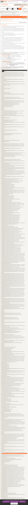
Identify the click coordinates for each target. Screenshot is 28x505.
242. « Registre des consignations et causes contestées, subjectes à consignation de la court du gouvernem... (13, 264)
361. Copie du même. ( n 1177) (6, 386)
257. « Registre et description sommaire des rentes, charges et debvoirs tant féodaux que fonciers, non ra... (13, 281)
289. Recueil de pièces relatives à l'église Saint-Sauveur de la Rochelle (9, 317)
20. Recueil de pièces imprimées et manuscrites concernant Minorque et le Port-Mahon (11, 45)
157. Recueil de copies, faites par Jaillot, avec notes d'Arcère (8, 169)
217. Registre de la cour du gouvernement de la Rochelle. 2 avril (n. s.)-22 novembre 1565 (11, 236)
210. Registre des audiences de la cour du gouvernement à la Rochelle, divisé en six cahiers (11, 229)
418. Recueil (2, 445)
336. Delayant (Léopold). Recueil (5, 367)
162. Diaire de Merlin (3, 175)
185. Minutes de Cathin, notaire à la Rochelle (6, 201)
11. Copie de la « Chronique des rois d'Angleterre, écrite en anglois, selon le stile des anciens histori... (12, 37)
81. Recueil (2, 89)
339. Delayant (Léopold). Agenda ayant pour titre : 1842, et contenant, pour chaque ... (13, 370)
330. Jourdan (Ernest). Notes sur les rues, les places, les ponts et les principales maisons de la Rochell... (13, 360)
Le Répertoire (17, 4)
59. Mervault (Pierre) (3, 71)
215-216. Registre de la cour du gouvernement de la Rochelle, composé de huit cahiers (11, 235)
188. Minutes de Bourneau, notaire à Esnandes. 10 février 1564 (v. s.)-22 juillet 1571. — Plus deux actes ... (13, 204)
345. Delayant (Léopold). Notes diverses (5, 376)
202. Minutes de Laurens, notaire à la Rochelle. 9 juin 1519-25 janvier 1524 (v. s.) (10, 220)
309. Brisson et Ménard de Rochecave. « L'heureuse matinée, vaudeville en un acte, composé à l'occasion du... (13, 340)
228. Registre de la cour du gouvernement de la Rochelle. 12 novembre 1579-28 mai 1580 (11, 248)
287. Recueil (2, 315)
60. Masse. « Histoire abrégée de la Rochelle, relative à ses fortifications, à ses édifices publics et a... (12, 72)
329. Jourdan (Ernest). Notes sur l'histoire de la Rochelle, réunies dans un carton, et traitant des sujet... (13, 359)
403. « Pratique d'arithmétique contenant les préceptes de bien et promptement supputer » (11, 429)
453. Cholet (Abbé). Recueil (4, 487)
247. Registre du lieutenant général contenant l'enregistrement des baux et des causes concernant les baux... (13, 270)
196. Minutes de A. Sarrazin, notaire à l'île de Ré (6, 213)
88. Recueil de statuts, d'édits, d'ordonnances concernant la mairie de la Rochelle (10, 97)
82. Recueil (2, 90)
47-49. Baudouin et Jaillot (4, 65)
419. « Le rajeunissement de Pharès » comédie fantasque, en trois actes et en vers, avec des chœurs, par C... (13, 446)
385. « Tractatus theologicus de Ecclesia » (6, 410)
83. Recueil (2, 91)
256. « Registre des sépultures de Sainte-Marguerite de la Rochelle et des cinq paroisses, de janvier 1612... (13, 280)
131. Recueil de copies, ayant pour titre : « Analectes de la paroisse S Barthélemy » (10, 140)
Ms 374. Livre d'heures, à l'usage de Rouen (6, 400)
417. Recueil (2, 444)
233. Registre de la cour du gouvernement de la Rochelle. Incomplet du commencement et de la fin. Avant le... (13, 254)
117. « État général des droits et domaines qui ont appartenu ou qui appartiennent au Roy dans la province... (13, 124)
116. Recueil (2, 123)
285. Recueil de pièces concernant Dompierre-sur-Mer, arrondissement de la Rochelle (10, 313)
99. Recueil (2, 108)
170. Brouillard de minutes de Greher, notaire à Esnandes (7, 184)
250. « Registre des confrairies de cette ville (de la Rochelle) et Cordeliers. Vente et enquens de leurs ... (12, 273)
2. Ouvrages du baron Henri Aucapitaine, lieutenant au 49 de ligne (8, 27)
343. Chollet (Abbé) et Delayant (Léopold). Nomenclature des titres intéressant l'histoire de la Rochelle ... (13, 374)
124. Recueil (2, 132)
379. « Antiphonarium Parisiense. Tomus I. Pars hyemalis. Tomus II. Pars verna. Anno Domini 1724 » (12, 404)
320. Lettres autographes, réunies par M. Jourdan (6, 352)
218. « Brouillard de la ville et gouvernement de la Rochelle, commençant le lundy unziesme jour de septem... (13, 237)
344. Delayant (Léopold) (4, 375)
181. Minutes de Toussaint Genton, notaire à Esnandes (7, 196)
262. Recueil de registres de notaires (5, 287)
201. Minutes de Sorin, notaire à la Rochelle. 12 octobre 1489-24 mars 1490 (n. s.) (10, 219)
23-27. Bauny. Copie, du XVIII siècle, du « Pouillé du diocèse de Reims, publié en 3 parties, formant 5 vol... (13, 47)
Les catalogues (4, 4)
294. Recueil (2, 323)
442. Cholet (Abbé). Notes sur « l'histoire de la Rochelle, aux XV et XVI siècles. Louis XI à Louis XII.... (12, 475)
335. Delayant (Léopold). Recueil (5, 366)
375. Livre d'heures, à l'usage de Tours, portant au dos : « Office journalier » (9, 401)
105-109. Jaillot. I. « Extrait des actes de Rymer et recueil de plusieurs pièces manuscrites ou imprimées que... (13, 115)
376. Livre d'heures (3, 402)
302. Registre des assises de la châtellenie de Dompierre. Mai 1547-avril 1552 (9, 332)
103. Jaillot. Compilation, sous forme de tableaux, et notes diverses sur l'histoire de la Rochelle (12, 113)
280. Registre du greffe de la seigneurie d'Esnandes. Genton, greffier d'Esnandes (10, 307)
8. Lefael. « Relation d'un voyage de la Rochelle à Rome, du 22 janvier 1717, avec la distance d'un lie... (12, 34)
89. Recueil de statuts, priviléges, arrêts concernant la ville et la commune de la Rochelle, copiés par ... (12, 98)
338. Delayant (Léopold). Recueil (5, 369)
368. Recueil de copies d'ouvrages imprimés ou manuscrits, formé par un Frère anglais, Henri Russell (12, 393)
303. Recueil (2, 333)
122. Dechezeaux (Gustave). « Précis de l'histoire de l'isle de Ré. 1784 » (9, 130)
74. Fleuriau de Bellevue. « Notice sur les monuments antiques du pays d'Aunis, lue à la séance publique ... (13, 83)
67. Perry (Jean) (3, 78)
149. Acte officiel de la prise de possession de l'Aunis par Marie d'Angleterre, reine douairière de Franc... (12, 160)
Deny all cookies (14, 501)
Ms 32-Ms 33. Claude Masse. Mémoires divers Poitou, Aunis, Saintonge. (9, 53)
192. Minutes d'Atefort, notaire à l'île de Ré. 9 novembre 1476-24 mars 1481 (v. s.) (10, 209)
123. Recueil (2, 131)
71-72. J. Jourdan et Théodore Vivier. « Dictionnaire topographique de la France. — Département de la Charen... (13, 81)
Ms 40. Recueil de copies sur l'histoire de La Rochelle (7, 61)
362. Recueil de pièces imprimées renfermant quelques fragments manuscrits (10, 387)
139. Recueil (2, 149)
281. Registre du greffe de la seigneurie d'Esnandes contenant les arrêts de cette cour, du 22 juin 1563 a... (13, 308)
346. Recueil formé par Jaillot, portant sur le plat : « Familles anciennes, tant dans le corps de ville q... (12, 377)
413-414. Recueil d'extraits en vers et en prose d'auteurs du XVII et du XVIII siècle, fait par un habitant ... (13, 440)
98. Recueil (2, 107)
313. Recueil (2, 344)
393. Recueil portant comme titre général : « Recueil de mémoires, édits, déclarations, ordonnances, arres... (13, 419)
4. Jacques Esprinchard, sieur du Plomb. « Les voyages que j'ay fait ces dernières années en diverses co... (13, 29)
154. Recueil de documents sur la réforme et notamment (7, 166)
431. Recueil (2, 462)
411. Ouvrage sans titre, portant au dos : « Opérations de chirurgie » (9, 438)
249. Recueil (2, 272)
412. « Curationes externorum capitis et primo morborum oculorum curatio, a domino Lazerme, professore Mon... (13, 439)
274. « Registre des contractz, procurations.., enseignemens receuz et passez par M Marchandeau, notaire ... (13, 300)
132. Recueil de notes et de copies (5, 141)
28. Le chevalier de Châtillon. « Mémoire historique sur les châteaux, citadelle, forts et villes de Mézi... (12, 48)
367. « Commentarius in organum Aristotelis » (6, 392)
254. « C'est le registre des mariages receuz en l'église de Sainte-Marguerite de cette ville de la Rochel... (12, 278)
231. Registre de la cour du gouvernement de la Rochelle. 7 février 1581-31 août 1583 (10, 252)
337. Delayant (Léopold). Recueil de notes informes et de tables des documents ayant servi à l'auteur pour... (13, 368)
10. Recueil (2, 36)
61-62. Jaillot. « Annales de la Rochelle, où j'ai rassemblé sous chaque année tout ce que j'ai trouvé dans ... (13, 73)
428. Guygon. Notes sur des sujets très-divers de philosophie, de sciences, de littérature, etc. (11, 459)
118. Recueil (2, 125)
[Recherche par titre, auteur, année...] (13, 6)
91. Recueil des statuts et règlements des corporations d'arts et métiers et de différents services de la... (12, 100)
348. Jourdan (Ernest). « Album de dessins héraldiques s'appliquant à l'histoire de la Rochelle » (12, 379)
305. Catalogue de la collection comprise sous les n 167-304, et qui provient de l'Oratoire (11, 335)
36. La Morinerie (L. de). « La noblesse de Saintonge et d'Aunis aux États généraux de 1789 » (11, 56)
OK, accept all (6, 501)
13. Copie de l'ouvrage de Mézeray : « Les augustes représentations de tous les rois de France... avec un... (13, 39)
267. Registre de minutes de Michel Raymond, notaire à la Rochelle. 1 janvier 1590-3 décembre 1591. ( (13, 292)
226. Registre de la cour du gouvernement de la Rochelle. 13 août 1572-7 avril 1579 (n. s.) (11, 246)
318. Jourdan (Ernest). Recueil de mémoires (6, 350)
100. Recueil (2, 109)
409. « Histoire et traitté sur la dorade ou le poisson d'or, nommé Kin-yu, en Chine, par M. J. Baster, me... (13, 436)
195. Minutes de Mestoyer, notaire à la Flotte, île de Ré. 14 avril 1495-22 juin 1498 (10, 212)
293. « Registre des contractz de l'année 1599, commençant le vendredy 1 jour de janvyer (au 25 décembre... (13, 322)
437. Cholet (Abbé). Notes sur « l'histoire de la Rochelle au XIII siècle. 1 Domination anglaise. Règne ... (13, 469)
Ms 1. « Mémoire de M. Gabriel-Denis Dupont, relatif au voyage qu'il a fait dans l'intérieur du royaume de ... (13, 26)
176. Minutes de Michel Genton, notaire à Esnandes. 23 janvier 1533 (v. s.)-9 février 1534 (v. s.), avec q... (12, 191)
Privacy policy (14, 503)
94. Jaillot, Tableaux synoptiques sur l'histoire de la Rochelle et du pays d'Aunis (10, 104)
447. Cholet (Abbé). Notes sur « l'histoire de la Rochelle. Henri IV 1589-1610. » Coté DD (10, 480)
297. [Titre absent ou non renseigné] (5, 326)
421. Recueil (2, 448)
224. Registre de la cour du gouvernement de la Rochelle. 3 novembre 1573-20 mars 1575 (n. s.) (12, 244)
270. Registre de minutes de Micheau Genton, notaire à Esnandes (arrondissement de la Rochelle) (12, 296)
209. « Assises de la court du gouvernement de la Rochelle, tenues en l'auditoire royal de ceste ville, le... (13, 228)
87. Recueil (2, 96)
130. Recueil (2, 139)
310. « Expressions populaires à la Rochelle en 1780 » (7, 341)
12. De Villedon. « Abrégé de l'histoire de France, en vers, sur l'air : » (11, 38)
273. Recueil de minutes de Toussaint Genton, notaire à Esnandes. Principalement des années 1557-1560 (13, 299)
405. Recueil (2, 431)
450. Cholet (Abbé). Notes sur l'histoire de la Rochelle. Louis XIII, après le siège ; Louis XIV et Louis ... (12, 484)
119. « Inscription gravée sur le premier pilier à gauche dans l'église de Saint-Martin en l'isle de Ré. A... (12, 126)
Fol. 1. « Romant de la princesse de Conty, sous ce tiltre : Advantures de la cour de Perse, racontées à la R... (13, 452)
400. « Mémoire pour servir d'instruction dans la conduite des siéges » (9, 426)
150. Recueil (2, 161)
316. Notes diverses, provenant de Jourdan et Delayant (7, 348)
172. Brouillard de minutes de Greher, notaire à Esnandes (7, 186)
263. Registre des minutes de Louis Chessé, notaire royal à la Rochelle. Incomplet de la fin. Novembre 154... (13, 288)
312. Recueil (2, 343)
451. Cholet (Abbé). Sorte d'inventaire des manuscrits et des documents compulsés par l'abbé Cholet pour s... (13, 485)
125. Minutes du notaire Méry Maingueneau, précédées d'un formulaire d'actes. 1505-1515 (11, 133)
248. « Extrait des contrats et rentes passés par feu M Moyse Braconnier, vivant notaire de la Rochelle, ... (13, 271)
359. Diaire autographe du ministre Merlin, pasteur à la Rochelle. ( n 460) (11, 384)
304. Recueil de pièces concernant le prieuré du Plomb (7, 334)
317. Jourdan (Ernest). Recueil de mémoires (6, 349)
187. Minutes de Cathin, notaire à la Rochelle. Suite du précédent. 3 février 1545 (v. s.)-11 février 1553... (12, 203)
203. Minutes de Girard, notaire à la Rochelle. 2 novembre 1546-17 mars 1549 (9, 221)
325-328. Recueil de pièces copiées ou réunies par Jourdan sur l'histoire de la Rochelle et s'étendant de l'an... (13, 358)
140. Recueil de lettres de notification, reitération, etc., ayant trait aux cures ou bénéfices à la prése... (12, 150)
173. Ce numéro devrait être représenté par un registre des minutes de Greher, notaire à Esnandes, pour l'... (13, 187)
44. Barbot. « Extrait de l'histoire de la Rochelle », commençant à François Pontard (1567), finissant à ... (13, 63)
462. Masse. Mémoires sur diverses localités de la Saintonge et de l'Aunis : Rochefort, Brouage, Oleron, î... (13, 497)
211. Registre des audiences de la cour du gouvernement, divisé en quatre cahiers (10, 230)
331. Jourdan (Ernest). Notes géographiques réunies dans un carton (9, 361)
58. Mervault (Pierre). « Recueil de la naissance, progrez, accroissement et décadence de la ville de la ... (13, 70)
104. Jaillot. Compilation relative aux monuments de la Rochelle (8, 114)
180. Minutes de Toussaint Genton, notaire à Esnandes (7, 195)
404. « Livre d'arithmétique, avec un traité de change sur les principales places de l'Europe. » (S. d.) (12, 430)
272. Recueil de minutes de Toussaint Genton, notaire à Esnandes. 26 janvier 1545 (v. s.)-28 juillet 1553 (12, 298)
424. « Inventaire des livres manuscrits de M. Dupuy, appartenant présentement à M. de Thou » (11, 454)
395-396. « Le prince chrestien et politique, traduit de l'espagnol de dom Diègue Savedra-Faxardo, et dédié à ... (13, 421)
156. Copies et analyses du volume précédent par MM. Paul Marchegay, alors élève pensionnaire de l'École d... (13, 168)
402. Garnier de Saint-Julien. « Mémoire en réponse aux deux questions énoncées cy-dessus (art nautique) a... (13, 428)
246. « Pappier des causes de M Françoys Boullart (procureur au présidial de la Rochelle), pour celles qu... (13, 269)
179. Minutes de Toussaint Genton (5, 194)
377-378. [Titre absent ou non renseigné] (5, 403)
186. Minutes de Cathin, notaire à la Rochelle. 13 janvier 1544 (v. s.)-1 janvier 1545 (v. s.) (11, 202)
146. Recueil (2, 157)
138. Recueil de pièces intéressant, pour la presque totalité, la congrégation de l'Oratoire (11, 148)
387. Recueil (2, 412)
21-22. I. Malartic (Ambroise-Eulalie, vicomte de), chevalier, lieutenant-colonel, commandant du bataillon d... (13, 46)
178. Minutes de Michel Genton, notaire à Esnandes (7, 193)
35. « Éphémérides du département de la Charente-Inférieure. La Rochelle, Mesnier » (10, 55)
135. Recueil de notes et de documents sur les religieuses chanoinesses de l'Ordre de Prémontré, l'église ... (13, 144)
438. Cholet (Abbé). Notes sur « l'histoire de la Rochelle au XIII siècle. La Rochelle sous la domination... (13, 470)
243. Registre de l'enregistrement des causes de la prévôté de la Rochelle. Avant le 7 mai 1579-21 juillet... (13, 265)
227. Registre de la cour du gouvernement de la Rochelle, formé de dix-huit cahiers (10, 247)
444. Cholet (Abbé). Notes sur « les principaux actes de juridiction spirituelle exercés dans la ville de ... (12, 477)
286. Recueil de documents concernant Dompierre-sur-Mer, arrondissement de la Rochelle (11, 314)
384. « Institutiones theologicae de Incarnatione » (7, 409)
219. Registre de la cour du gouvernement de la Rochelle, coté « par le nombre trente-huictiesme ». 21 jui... (13, 238)
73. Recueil (2, 82)
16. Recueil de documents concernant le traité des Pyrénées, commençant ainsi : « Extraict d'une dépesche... (13, 43)
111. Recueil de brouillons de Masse (5, 117)
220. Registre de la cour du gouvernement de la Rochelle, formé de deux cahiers (10, 239)
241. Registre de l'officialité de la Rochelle (6, 263)
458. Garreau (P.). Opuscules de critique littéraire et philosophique (8, 493)
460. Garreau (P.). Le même (4, 495)
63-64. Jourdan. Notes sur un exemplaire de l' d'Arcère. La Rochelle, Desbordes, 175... (13, 74)
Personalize (22, 501)
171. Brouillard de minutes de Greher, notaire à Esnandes (7, 185)
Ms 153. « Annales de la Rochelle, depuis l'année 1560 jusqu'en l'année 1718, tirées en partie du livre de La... (13, 165)
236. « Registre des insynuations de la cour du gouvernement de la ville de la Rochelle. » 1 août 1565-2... (13, 257)
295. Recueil (2, 324)
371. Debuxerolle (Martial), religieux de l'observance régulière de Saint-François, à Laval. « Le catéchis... (13, 396)
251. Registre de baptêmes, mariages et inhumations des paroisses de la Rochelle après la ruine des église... (13, 274)
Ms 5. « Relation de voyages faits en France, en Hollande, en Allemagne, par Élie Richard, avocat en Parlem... (13, 30)
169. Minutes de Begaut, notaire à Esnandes (6, 183)
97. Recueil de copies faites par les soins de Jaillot (7, 106)
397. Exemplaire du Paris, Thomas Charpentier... (13, 422)
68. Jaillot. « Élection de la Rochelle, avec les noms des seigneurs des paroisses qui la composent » (12, 79)
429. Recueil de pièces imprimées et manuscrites (6, 460)
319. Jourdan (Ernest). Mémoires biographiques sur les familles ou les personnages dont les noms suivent (13, 351)
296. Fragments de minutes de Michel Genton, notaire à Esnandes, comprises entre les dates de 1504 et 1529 (13, 325)
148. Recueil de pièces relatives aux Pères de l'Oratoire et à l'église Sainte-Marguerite (11, 159)
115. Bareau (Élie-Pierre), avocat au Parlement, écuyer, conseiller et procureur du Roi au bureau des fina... (13, 122)
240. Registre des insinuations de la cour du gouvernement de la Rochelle (9, 262)
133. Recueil (2, 142)
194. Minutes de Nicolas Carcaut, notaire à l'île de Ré (7, 211)
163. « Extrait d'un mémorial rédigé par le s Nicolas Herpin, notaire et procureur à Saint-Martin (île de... (13, 176)
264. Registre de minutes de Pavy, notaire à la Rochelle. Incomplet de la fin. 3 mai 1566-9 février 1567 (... (13, 289)
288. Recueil (2, 316)
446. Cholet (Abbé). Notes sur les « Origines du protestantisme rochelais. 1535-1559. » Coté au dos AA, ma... (13, 479)
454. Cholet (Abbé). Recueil (4, 488)
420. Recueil (2, 447)
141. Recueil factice (3, 151)
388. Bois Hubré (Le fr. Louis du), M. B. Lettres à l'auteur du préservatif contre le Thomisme (11, 413)
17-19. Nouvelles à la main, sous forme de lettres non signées (8, 44)
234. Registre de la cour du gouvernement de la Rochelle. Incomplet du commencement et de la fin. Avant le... (13, 255)
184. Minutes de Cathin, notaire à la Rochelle (6, 200)
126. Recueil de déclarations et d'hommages (6, 134)
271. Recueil (2, 297)
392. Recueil (2, 418)
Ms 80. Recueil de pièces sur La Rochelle (5, 88)
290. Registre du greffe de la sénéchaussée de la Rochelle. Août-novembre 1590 (10, 318)
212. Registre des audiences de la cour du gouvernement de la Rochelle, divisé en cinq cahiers (11, 231)
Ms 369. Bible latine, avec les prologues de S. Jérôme (7, 394)
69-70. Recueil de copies (4, 80)
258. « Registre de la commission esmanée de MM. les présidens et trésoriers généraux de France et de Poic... (13, 282)
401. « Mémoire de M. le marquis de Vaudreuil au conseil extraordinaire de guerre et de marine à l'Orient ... (13, 427)
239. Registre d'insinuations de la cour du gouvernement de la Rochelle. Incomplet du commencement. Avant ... (13, 261)
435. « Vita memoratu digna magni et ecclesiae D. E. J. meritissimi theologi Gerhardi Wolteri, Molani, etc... (13, 467)
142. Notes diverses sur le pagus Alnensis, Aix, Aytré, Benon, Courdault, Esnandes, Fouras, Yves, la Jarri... (13, 152)
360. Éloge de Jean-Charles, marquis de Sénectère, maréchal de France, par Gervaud (10, 385)
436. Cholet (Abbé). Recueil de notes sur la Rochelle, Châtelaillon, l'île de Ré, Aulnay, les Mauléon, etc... (13, 468)
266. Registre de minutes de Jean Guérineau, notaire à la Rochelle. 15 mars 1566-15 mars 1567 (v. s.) (12, 291)
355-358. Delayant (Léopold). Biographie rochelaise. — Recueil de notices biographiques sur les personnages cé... (13, 383)
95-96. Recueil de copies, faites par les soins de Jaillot (7, 105)
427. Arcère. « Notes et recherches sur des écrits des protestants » (8, 458)
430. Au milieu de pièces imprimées (5, 461)
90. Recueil (2, 99)
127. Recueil (2, 135)
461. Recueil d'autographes (4, 496)
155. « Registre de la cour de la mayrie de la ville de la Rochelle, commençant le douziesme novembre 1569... (13, 167)
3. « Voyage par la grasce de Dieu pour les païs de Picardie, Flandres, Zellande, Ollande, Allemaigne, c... (13, 28)
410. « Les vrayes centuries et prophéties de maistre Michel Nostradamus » (9, 437)
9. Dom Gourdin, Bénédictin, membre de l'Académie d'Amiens (8, 35)
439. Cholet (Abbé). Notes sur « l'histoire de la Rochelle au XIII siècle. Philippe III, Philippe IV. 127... (12, 471)
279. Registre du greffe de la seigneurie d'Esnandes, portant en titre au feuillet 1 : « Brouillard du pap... (12, 306)
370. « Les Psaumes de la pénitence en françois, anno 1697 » (8, 395)
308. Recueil (2, 339)
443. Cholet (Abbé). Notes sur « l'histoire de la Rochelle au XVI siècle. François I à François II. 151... (12, 476)
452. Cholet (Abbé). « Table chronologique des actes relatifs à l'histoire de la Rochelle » (11, 486)
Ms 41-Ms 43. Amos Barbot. (13, 62)
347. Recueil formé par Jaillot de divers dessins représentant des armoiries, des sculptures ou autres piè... (13, 378)
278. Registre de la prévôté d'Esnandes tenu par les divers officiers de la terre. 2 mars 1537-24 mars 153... (13, 305)
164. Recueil (2, 177)
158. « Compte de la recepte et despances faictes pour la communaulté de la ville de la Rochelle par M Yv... (13, 170)
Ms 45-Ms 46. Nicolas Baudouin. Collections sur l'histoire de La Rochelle (9, 64)
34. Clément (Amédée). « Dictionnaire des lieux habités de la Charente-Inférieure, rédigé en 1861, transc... (13, 54)
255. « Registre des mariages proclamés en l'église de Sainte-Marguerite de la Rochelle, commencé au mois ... (13, 279)
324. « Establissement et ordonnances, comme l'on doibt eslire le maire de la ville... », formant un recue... (13, 357)
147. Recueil (2, 158)
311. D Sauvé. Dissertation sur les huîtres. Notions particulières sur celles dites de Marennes (11, 342)
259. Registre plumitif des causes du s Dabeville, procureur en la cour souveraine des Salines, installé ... (13, 283)
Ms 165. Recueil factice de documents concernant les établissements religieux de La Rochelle (11, 178)
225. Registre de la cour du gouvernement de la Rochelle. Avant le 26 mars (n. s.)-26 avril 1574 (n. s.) (12, 245)
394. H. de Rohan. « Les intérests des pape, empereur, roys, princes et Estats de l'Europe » (11, 420)
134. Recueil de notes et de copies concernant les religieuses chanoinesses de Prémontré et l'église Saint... (13, 143)
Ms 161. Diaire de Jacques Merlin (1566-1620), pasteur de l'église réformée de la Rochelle (11, 174)
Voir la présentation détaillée (22, 22)
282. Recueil (2, 309)
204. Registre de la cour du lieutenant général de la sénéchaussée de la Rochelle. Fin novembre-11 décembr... (13, 222)
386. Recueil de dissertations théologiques (6, 411)
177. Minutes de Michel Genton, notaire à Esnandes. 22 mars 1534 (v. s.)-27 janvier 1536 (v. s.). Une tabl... (13, 192)
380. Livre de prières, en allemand (5, 405)
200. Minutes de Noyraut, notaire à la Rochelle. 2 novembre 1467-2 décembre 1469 (10, 218)
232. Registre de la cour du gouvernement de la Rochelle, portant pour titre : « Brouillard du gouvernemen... (13, 253)
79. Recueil (2, 87)
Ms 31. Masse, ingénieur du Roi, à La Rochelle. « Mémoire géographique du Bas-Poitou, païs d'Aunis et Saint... (13, 52)
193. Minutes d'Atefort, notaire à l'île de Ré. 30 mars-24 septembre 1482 (9, 210)
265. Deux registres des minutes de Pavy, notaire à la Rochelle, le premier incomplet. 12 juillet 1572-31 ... (13, 290)
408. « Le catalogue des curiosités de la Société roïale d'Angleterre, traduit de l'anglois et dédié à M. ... (12, 435)
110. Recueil (2, 116)
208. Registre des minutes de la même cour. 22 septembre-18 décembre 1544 (9, 227)
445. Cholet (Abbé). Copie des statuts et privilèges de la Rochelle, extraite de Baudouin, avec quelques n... (13, 478)
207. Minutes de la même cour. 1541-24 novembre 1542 (7, 226)
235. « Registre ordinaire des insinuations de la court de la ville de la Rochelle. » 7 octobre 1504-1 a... (12, 256)
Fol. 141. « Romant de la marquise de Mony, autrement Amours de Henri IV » (10, 453)
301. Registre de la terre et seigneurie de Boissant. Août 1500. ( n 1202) (11, 331)
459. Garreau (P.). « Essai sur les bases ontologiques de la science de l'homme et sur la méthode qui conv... (13, 494)
